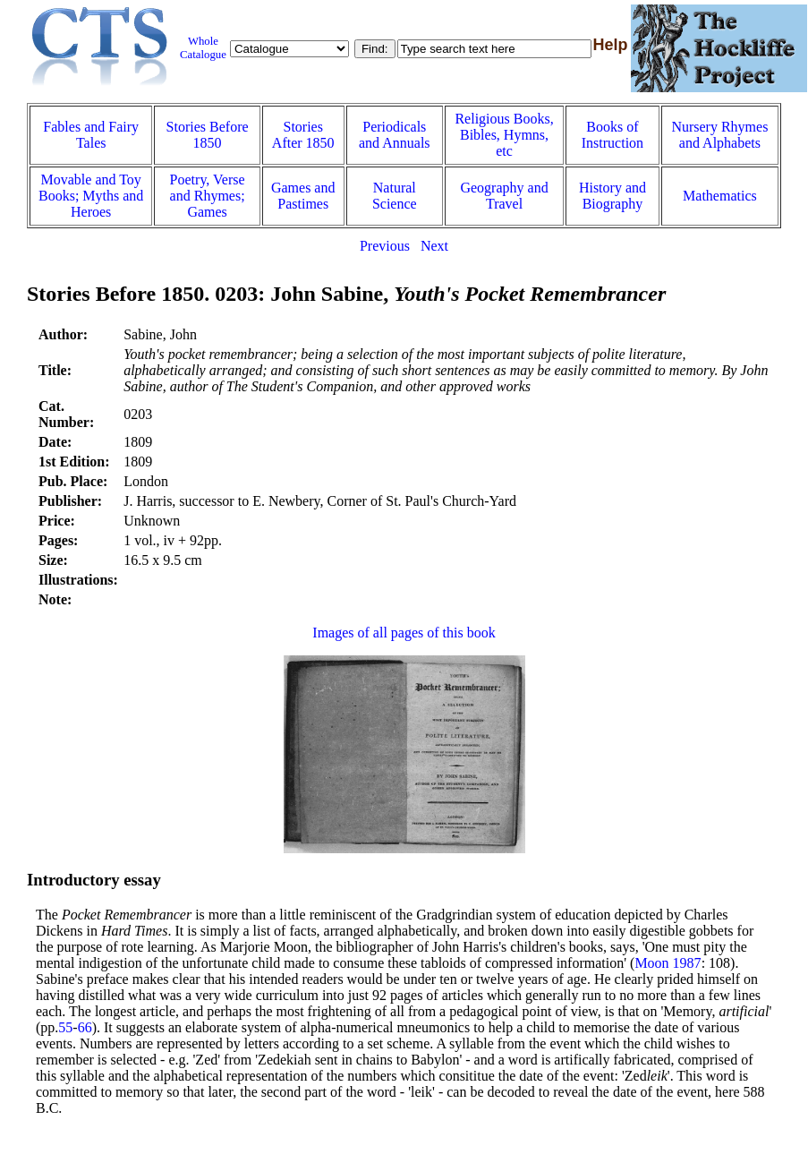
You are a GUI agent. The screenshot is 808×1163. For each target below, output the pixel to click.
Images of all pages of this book (403, 632)
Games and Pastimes (303, 195)
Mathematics (720, 195)
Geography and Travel (504, 195)
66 (85, 1027)
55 (65, 1027)
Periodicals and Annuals (394, 134)
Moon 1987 (667, 963)
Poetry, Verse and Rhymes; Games (207, 195)
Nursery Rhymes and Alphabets (719, 134)
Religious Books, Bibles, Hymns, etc (504, 134)
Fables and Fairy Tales (91, 134)
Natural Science (394, 195)
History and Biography (612, 195)
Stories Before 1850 (207, 134)
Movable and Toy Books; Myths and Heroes (90, 195)
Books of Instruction (612, 134)
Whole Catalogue (203, 48)
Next (434, 245)
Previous (385, 245)
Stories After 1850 (303, 134)
